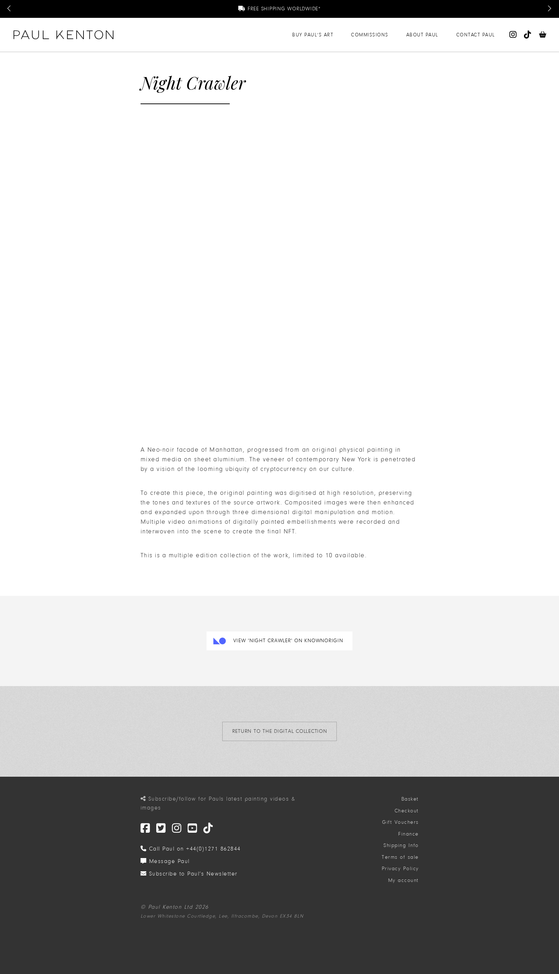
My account (403, 880)
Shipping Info (401, 845)
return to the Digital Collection (279, 731)
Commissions (369, 35)
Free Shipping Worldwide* (279, 9)
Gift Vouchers (400, 822)
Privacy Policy (400, 869)
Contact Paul (475, 35)
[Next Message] (549, 9)
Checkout (407, 811)
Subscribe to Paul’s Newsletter (189, 874)
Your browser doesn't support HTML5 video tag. (194, 157)
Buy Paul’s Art (312, 35)
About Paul (422, 35)
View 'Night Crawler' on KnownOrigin (288, 641)
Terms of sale (400, 857)
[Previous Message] (10, 9)
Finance (408, 834)
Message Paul (165, 861)
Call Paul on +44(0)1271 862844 (191, 849)
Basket (410, 799)
